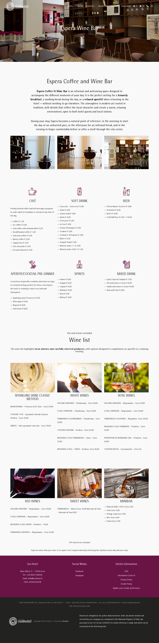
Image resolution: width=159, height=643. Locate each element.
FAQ (126, 571)
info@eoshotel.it (35, 579)
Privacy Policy (126, 580)
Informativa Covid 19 (126, 576)
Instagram (79, 576)
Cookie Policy (126, 584)
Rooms (80, 6)
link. (104, 627)
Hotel (70, 6)
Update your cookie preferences (126, 588)
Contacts (114, 6)
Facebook (79, 571)
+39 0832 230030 (34, 575)
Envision (66, 621)
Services (90, 6)
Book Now (126, 6)
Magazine (103, 6)
